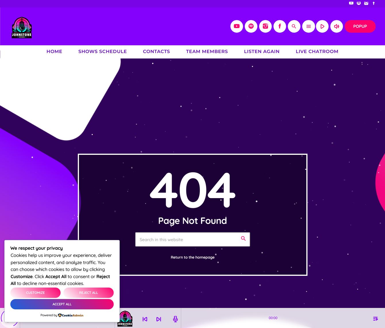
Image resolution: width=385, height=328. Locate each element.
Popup (360, 26)
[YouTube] (351, 4)
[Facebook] (374, 4)
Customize (35, 292)
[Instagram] (366, 4)
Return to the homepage (193, 257)
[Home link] (21, 26)
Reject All (88, 292)
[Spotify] (359, 4)
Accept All (62, 304)
